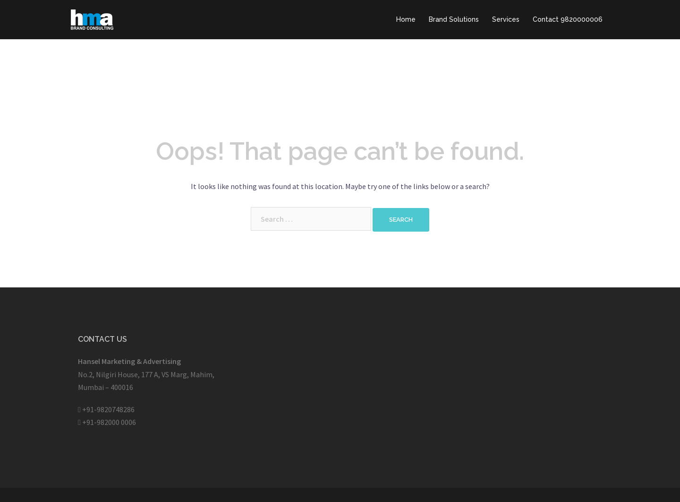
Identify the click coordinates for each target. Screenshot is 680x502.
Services (505, 19)
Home (406, 19)
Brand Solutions (454, 19)
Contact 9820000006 (568, 19)
